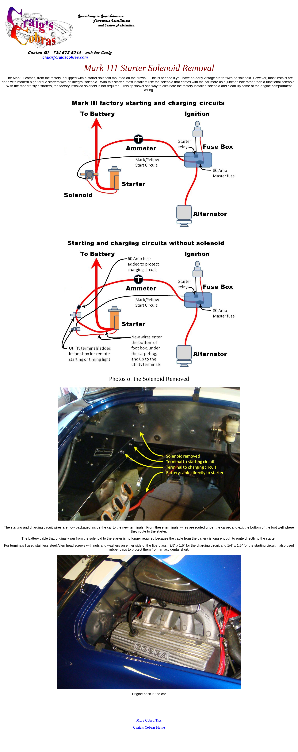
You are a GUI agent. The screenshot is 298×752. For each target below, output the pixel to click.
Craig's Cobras (144, 727)
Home (160, 727)
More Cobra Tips (149, 720)
